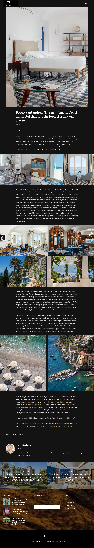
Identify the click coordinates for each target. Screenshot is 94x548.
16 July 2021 (20, 434)
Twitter (18, 448)
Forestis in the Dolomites (58, 402)
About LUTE (70, 499)
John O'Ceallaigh (11, 434)
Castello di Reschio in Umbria (34, 405)
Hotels (18, 124)
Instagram (21, 448)
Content (69, 505)
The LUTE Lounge (72, 508)
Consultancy (70, 502)
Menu (89, 3)
